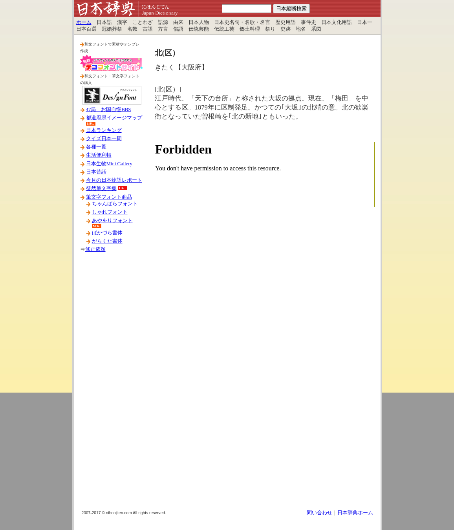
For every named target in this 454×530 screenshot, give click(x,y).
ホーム (84, 22)
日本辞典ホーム (355, 512)
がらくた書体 (107, 241)
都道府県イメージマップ (114, 118)
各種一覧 (96, 147)
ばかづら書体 (107, 233)
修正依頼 (95, 249)
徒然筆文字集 (101, 188)
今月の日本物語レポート (114, 180)
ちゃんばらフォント (115, 204)
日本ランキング (104, 130)
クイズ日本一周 (104, 138)
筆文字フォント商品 (109, 197)
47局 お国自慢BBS (108, 109)
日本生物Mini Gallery (109, 163)
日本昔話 (96, 172)
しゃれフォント (110, 212)
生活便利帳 (99, 155)
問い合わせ (319, 512)
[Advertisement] (111, 384)
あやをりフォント (112, 220)
